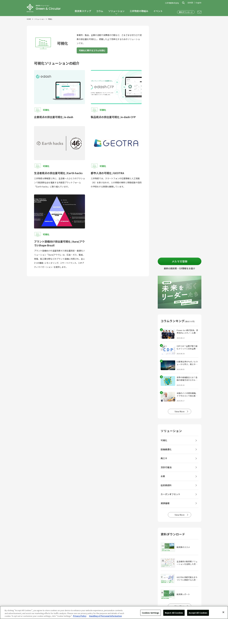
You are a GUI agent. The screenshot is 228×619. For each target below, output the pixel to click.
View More (179, 411)
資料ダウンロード (186, 12)
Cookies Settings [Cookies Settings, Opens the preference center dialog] (150, 612)
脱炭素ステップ (83, 11)
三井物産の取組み (139, 11)
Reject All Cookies (174, 612)
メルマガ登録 (179, 261)
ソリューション (116, 11)
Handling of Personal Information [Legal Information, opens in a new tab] (105, 616)
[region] (114, 612)
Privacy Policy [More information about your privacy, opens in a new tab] (79, 616)
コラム (99, 11)
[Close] (223, 612)
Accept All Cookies (198, 612)
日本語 (190, 3)
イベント (158, 11)
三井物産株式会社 (172, 3)
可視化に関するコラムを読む (92, 50)
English (198, 3)
